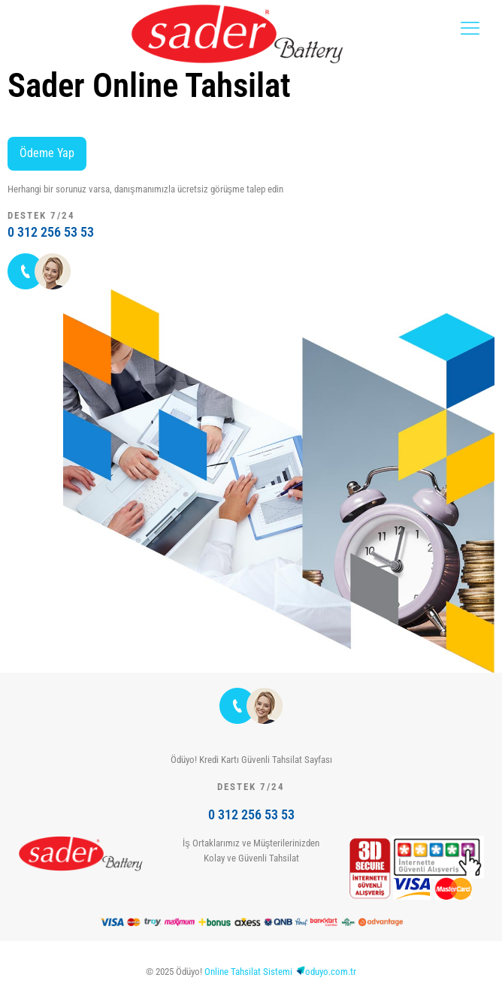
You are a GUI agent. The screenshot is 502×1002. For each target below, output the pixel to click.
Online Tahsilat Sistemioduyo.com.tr (280, 971)
